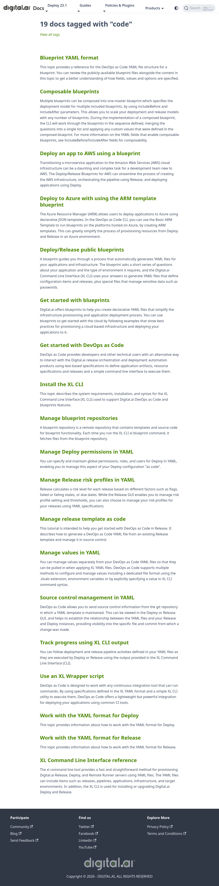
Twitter (86, 826)
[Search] (199, 8)
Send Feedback (24, 840)
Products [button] (152, 8)
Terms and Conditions (166, 833)
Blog (15, 833)
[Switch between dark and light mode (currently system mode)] (176, 8)
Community (21, 826)
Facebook (88, 833)
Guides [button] (85, 5)
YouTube (87, 847)
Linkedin (87, 840)
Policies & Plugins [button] (119, 5)
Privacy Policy (160, 826)
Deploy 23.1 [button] (57, 5)
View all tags (50, 34)
